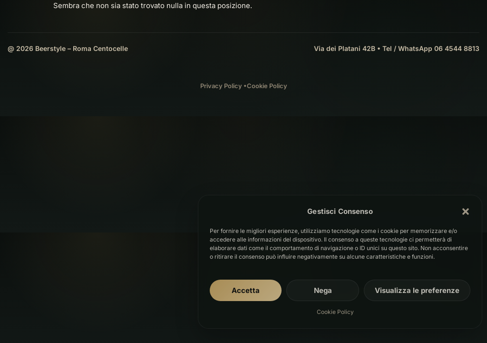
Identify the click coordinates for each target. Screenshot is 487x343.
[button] (465, 211)
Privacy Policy (221, 86)
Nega (323, 290)
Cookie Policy (335, 311)
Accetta (246, 290)
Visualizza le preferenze (417, 290)
